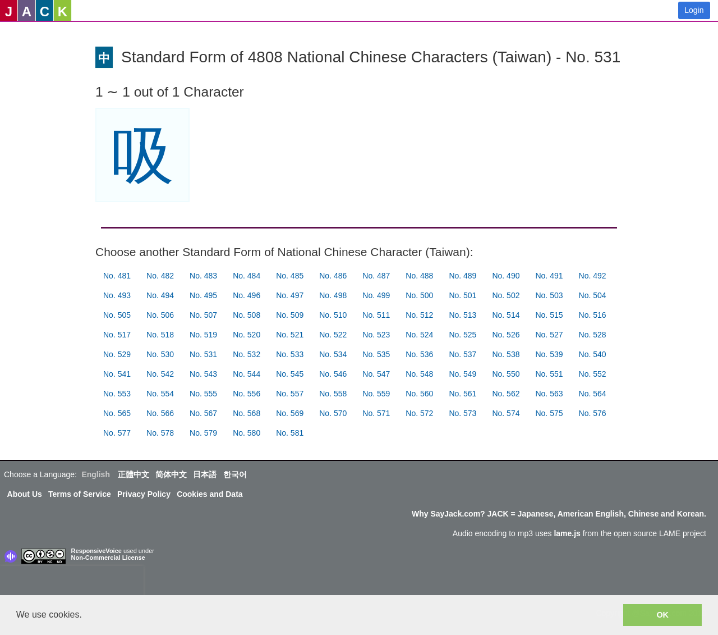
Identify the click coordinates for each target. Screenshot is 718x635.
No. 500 (419, 295)
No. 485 (289, 275)
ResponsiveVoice (96, 550)
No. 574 (505, 413)
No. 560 (419, 393)
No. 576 (592, 413)
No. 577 (117, 432)
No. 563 (549, 393)
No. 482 (160, 275)
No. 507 (203, 314)
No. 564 (592, 393)
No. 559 (376, 393)
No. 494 (160, 295)
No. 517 (117, 334)
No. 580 (246, 432)
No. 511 (376, 314)
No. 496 (246, 295)
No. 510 (333, 314)
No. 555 (203, 393)
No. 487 (376, 275)
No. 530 (160, 354)
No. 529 (117, 354)
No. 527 (549, 334)
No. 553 (117, 393)
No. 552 (592, 373)
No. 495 (203, 295)
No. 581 (289, 432)
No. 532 (246, 354)
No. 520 (246, 334)
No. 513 (462, 314)
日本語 (205, 474)
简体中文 (171, 474)
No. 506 (160, 314)
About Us (24, 494)
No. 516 (592, 314)
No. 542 (160, 373)
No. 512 (419, 314)
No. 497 (289, 295)
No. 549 (462, 373)
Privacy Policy (144, 494)
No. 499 (376, 295)
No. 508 (246, 314)
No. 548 (419, 373)
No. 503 (549, 295)
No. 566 (160, 413)
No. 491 (549, 275)
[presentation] (72, 583)
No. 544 (246, 373)
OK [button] (662, 614)
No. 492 (592, 275)
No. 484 (246, 275)
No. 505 (117, 314)
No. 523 (376, 334)
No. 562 (505, 393)
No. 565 (117, 413)
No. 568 (246, 413)
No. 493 (117, 295)
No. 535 (376, 354)
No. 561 (462, 393)
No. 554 (160, 393)
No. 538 (505, 354)
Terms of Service (79, 494)
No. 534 (333, 354)
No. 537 (462, 354)
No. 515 (549, 314)
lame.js (567, 533)
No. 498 (333, 295)
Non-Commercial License (108, 557)
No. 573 (462, 413)
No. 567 (203, 413)
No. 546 (333, 373)
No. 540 (592, 354)
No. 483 (203, 275)
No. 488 (419, 275)
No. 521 (289, 334)
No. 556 (246, 393)
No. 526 (505, 334)
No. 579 (203, 432)
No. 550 (505, 373)
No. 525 (462, 334)
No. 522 (333, 334)
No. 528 (592, 334)
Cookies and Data (209, 494)
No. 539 (549, 354)
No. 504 (592, 295)
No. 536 (419, 354)
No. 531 (203, 354)
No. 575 (549, 413)
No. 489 (462, 275)
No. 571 (376, 413)
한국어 (235, 474)
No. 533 (289, 354)
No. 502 (505, 295)
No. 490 (505, 275)
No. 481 (117, 275)
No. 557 (289, 393)
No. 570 (333, 413)
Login (693, 10)
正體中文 (133, 474)
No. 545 (289, 373)
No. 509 (289, 314)
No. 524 (419, 334)
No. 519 (203, 334)
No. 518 (160, 334)
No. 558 (333, 393)
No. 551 (549, 373)
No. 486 (333, 275)
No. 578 (160, 432)
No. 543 (203, 373)
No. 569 (289, 413)
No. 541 (117, 373)
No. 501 (462, 295)
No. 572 (419, 413)
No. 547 (376, 373)
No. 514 (505, 314)
